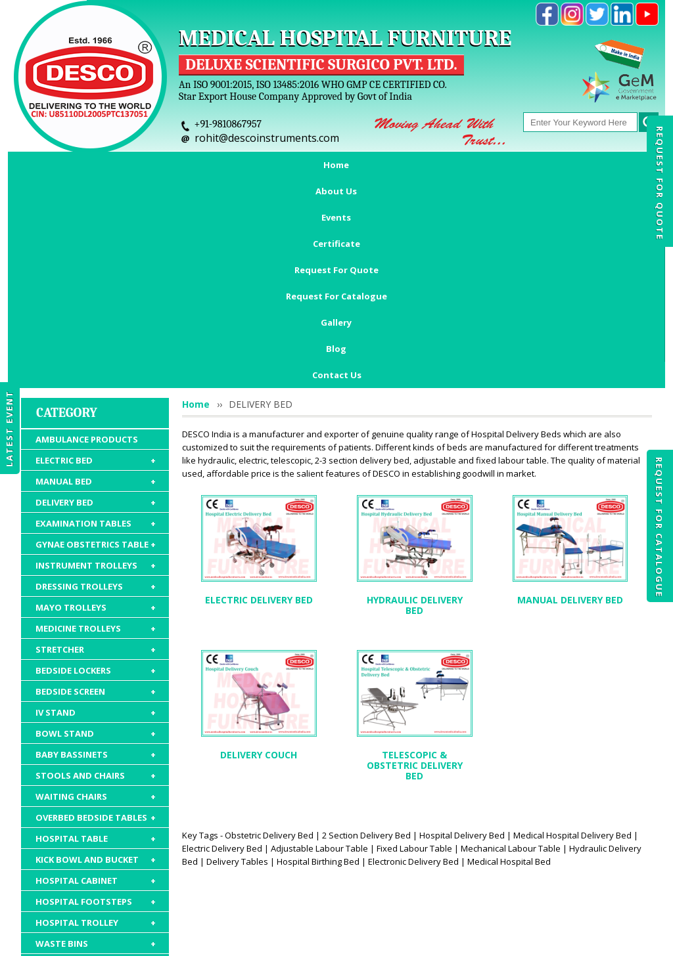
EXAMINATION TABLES (95, 339)
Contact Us (336, 191)
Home (62, 165)
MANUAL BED (95, 297)
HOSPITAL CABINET (95, 696)
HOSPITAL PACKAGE (95, 835)
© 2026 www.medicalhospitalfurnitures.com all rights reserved (142, 939)
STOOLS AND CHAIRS (95, 591)
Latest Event (9, 428)
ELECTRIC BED (95, 276)
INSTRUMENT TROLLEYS (95, 381)
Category (66, 228)
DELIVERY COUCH (258, 571)
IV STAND (95, 528)
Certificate (252, 165)
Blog (613, 165)
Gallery (559, 165)
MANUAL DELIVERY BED (570, 416)
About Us (123, 165)
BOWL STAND (95, 549)
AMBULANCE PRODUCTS (86, 255)
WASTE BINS (95, 759)
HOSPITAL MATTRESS (95, 780)
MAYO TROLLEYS (95, 423)
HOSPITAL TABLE (95, 654)
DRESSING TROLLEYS (95, 402)
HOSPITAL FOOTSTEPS (95, 717)
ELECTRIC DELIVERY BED (259, 416)
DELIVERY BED (95, 318)
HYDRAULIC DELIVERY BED (415, 421)
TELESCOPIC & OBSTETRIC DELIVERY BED (415, 581)
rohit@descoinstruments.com (267, 138)
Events (186, 165)
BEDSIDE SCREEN (95, 507)
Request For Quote (660, 183)
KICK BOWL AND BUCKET (95, 675)
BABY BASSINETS (95, 570)
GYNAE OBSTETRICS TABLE (95, 360)
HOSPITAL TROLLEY (95, 738)
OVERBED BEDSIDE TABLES (95, 633)
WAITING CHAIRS (95, 612)
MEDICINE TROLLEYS (95, 444)
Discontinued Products (525, 880)
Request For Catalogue (659, 527)
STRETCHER (95, 465)
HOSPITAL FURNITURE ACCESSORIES (95, 808)
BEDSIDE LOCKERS (95, 486)
